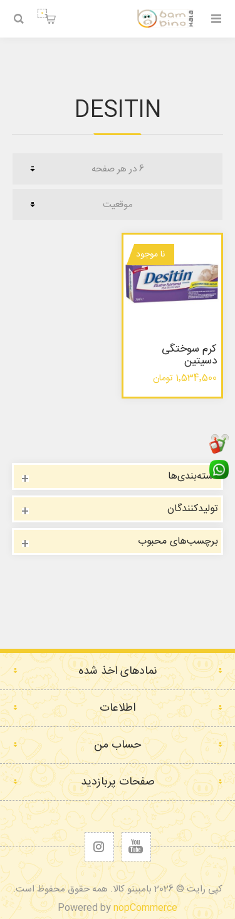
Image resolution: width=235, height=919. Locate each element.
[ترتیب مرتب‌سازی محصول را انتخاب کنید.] (117, 204)
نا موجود (150, 254)
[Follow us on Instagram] (99, 846)
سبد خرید (42, 13)
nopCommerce (145, 908)
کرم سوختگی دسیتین (189, 355)
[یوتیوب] (136, 846)
